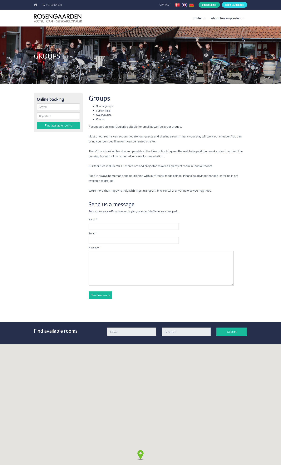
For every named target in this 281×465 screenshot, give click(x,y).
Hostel (197, 18)
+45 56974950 (52, 4)
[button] (140, 455)
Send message (100, 295)
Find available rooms (58, 125)
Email (93, 233)
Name (93, 219)
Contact (165, 4)
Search (232, 331)
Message (94, 247)
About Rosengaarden (226, 18)
